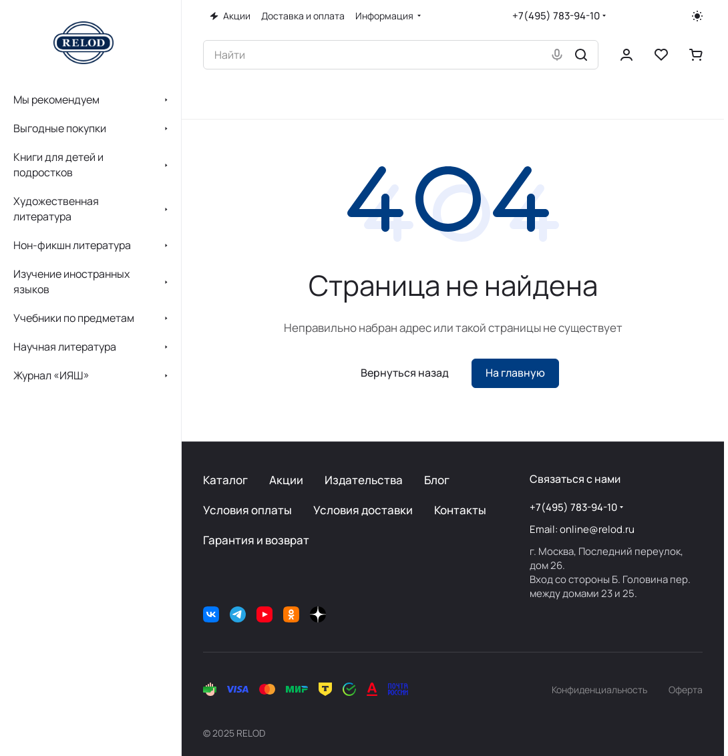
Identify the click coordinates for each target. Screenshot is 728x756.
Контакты (460, 510)
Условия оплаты (247, 510)
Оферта (686, 689)
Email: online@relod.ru (582, 529)
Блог (436, 480)
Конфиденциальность (599, 689)
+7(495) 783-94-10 (556, 16)
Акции (286, 480)
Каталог (225, 480)
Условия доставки (363, 510)
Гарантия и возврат (256, 540)
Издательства (364, 480)
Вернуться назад (405, 372)
